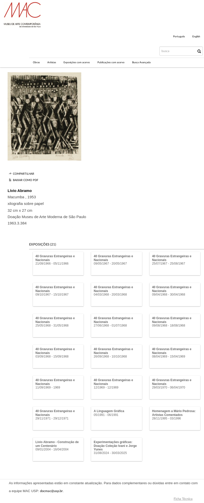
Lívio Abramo (20, 190)
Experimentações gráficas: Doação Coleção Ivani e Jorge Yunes (115, 445)
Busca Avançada (141, 62)
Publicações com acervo (111, 62)
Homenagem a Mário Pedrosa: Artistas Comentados (174, 412)
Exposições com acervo (77, 62)
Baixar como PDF (25, 180)
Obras (36, 62)
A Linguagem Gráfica (109, 411)
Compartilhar (23, 173)
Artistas (51, 62)
